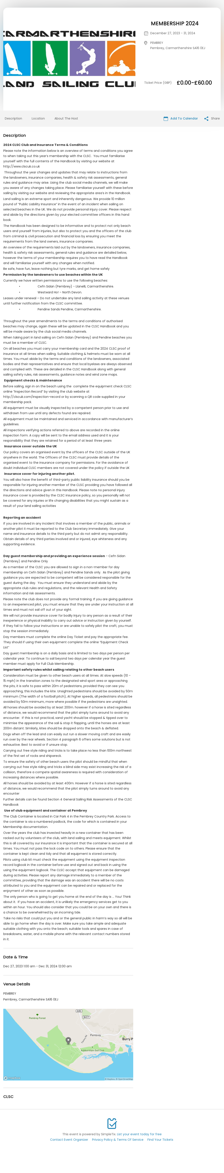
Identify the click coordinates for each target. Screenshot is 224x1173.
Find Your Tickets (160, 1139)
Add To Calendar (181, 118)
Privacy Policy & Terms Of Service (118, 1139)
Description (13, 118)
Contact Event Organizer (69, 1139)
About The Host (66, 118)
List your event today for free (139, 1134)
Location (38, 118)
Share (212, 118)
